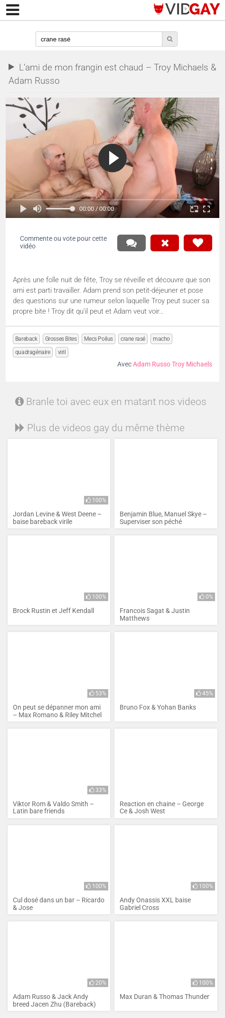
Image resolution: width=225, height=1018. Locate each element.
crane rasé (133, 339)
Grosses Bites (61, 339)
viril (62, 352)
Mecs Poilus (98, 339)
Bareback (26, 339)
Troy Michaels (192, 364)
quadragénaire (32, 352)
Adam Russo (151, 364)
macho (161, 339)
